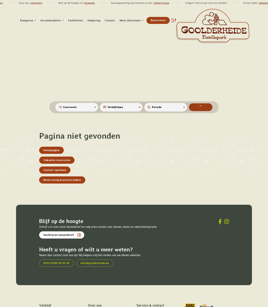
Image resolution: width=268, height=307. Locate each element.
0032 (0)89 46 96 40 (56, 249)
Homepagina (51, 136)
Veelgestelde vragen (148, 300)
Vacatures (142, 304)
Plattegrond (95, 304)
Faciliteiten (94, 296)
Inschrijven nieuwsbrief (58, 221)
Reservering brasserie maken (62, 166)
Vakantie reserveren (56, 146)
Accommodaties (48, 296)
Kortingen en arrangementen (56, 304)
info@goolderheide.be (95, 249)
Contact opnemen (54, 156)
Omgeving (93, 300)
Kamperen (45, 300)
